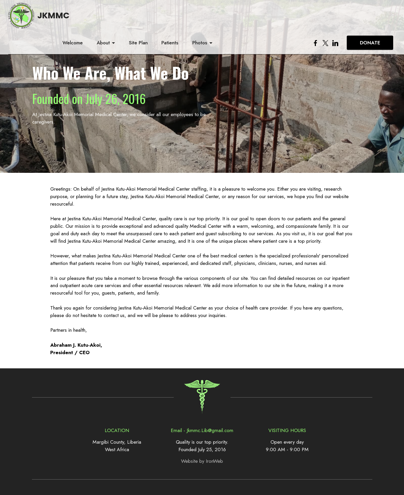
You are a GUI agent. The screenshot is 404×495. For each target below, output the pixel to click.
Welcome (137, 19)
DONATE (370, 19)
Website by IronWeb (202, 461)
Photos (264, 19)
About (167, 19)
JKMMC (61, 19)
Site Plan (202, 19)
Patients (234, 19)
